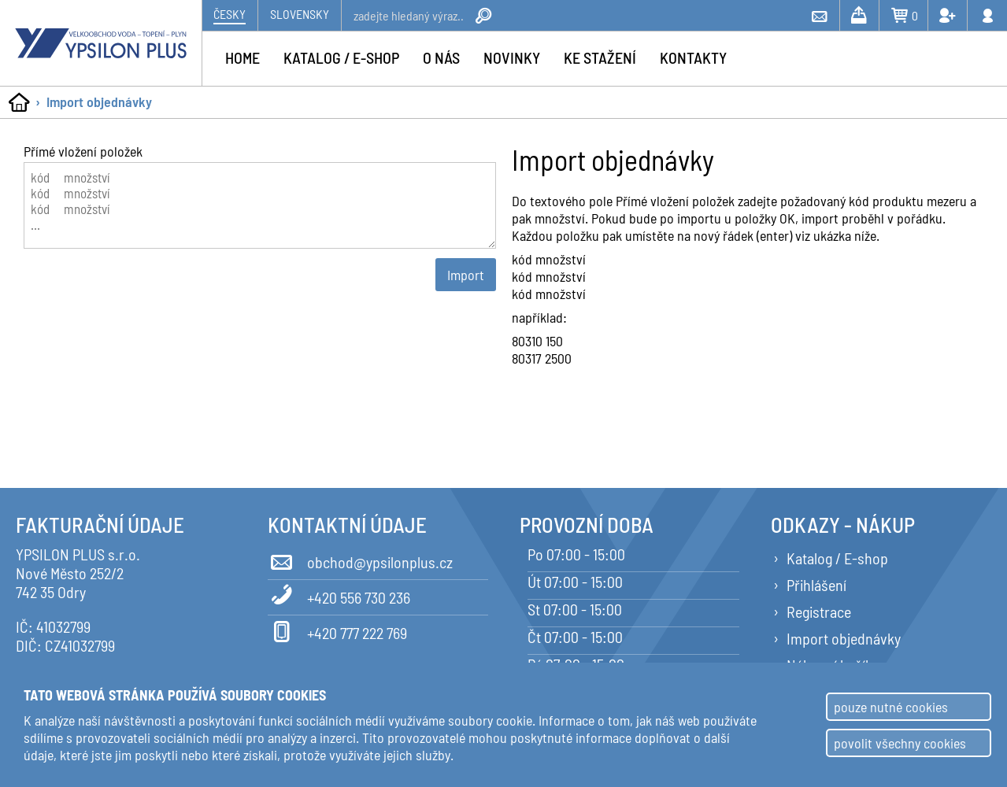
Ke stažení (600, 57)
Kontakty (693, 57)
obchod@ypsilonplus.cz (360, 560)
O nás (441, 57)
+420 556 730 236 (339, 595)
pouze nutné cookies (891, 706)
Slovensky (299, 13)
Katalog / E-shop (837, 558)
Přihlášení (816, 584)
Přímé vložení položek (83, 151)
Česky (229, 13)
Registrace (819, 611)
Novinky (511, 57)
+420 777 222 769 (337, 630)
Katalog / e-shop (341, 57)
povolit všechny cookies (900, 743)
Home (242, 57)
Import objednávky (99, 101)
